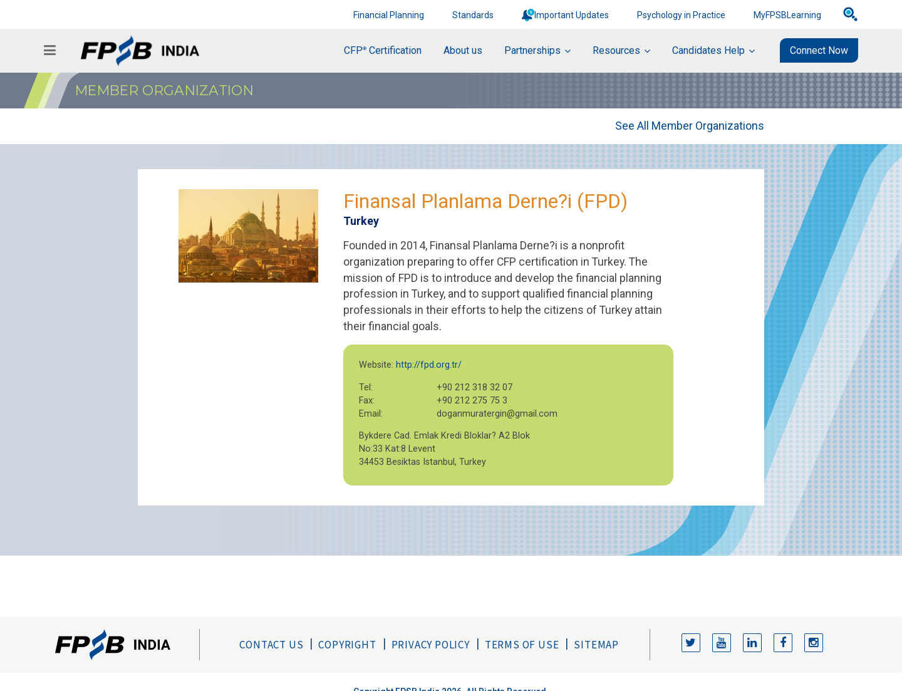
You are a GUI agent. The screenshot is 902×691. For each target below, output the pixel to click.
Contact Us (271, 645)
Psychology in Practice (681, 15)
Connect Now (819, 50)
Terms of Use (522, 645)
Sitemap (596, 645)
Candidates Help (708, 50)
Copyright (347, 645)
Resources (616, 50)
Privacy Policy (430, 645)
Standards (473, 15)
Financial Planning (388, 15)
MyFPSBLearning (787, 15)
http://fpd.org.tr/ (429, 365)
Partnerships (532, 50)
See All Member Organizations (689, 125)
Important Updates (571, 15)
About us (462, 50)
